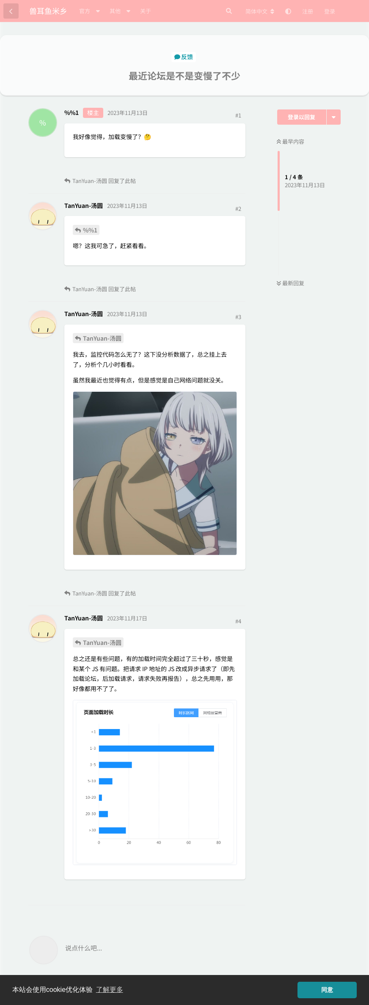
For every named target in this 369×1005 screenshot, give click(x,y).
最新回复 (290, 283)
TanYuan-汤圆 (102, 338)
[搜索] (229, 11)
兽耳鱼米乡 (48, 10)
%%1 (90, 230)
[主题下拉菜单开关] (334, 117)
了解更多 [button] (109, 989)
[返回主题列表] (11, 11)
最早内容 (290, 141)
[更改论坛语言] (260, 11)
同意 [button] (327, 989)
